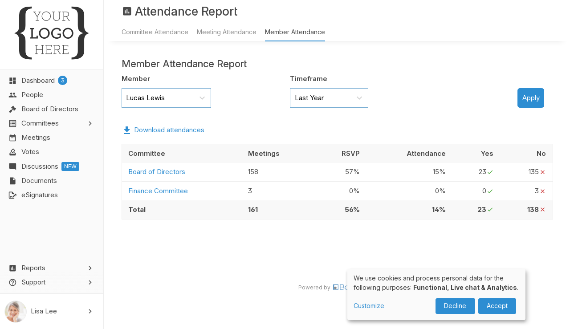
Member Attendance (295, 32)
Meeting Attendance (226, 32)
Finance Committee (158, 191)
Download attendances (169, 130)
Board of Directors (156, 171)
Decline (455, 305)
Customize (369, 305)
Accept (497, 305)
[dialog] (436, 294)
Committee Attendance (155, 32)
